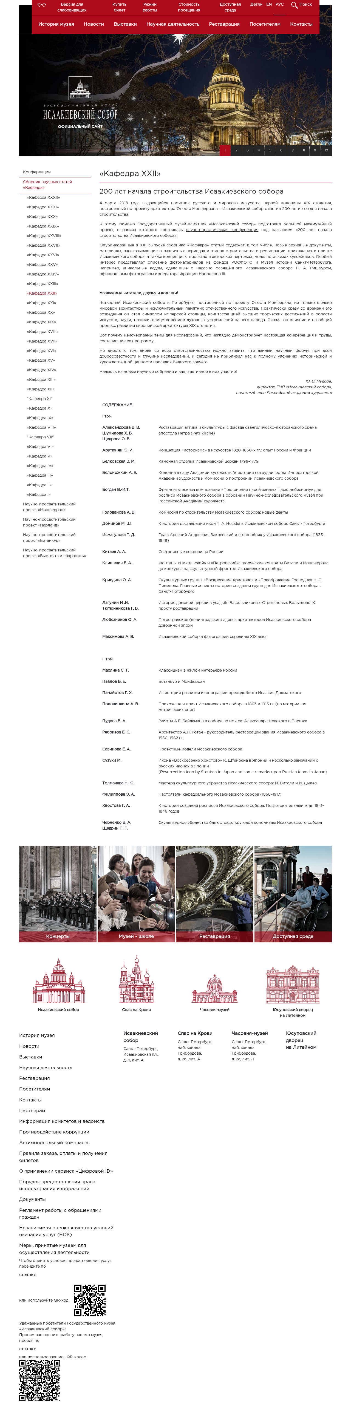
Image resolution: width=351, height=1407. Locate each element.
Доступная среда (230, 7)
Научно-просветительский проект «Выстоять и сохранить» (54, 553)
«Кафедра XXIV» (43, 274)
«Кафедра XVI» (41, 351)
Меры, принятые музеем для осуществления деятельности (54, 1249)
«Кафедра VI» (40, 446)
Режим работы (150, 7)
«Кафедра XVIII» (43, 331)
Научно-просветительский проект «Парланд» (49, 522)
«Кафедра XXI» (41, 303)
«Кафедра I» (39, 494)
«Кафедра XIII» (41, 379)
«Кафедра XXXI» (43, 207)
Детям (256, 4)
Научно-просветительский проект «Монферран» (49, 507)
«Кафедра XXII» (42, 293)
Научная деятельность (172, 24)
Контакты (301, 24)
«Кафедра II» (39, 485)
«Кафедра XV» (41, 360)
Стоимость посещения (189, 7)
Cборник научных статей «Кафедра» (47, 184)
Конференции (37, 172)
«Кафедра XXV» (42, 264)
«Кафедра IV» (40, 466)
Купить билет (119, 7)
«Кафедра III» (40, 475)
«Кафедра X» (39, 408)
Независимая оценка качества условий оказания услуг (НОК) (66, 1231)
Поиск (305, 4)
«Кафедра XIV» (41, 370)
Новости (94, 24)
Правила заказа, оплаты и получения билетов (63, 1157)
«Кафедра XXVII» (43, 245)
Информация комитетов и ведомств (62, 1122)
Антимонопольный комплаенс (54, 1143)
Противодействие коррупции (54, 1132)
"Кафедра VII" (40, 437)
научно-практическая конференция (222, 230)
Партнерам (32, 1111)
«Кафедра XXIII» (42, 284)
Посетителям (265, 24)
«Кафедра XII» (41, 389)
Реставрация (224, 24)
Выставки (125, 24)
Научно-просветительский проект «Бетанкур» (49, 537)
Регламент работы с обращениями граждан (60, 1214)
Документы (32, 1200)
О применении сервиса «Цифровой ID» (66, 1171)
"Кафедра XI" (39, 399)
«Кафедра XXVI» (43, 255)
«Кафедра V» (39, 456)
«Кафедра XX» (41, 312)
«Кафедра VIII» (41, 427)
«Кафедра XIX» (41, 322)
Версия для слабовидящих (71, 7)
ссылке (27, 1275)
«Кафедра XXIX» (43, 226)
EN (269, 4)
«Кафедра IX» (40, 418)
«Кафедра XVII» (42, 341)
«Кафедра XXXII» (43, 197)
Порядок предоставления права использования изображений (57, 1185)
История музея (56, 24)
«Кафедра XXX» (42, 216)
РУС (280, 4)
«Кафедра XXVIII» (44, 236)
